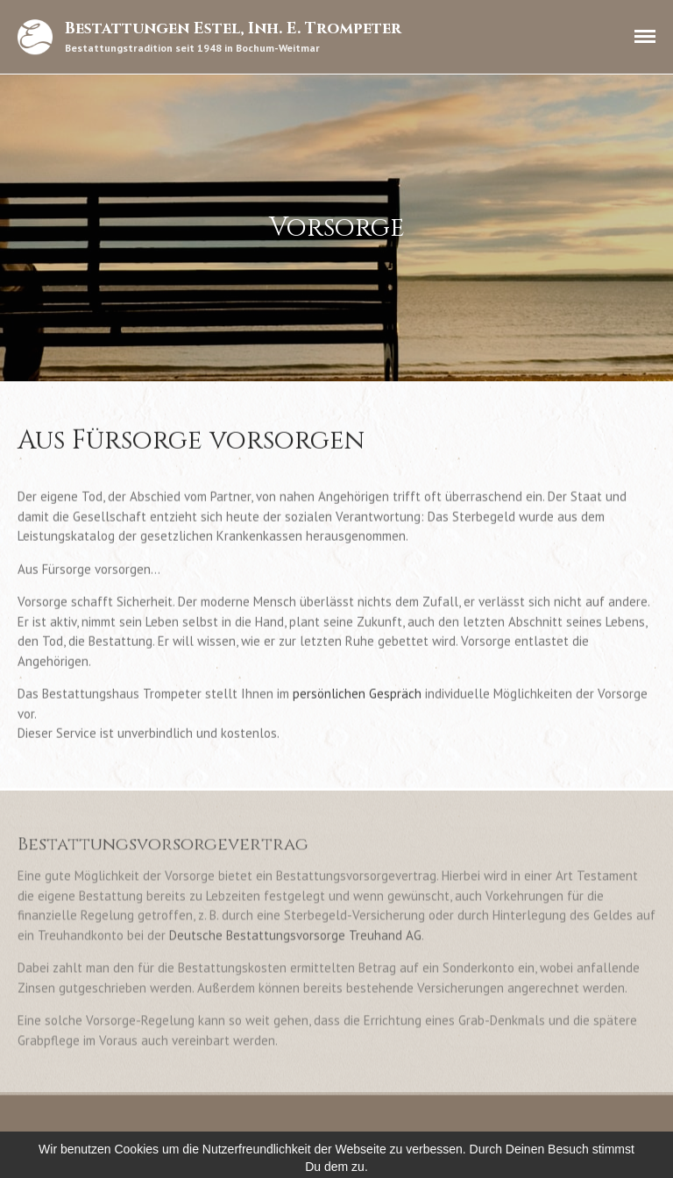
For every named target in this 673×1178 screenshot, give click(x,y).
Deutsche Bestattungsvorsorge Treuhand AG (295, 936)
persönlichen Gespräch (357, 693)
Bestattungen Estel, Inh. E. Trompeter (233, 28)
